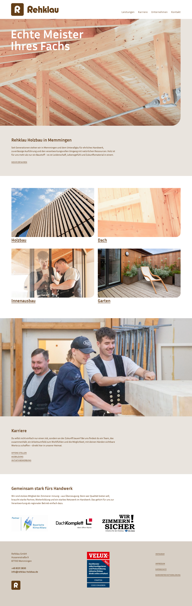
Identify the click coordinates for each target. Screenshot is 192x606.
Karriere (143, 12)
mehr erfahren (19, 162)
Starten (98, 580)
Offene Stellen (19, 452)
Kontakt (176, 12)
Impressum (160, 563)
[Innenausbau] (52, 279)
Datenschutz (160, 569)
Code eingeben (98, 585)
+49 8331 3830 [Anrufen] (18, 568)
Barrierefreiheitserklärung (167, 575)
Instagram (160, 554)
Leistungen (128, 12)
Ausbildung (17, 456)
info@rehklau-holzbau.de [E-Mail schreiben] (24, 571)
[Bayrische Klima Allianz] (29, 523)
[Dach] (139, 218)
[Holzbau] (52, 218)
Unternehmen (159, 12)
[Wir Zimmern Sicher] (118, 523)
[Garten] (139, 279)
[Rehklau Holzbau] (34, 9)
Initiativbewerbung (21, 460)
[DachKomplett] (74, 523)
